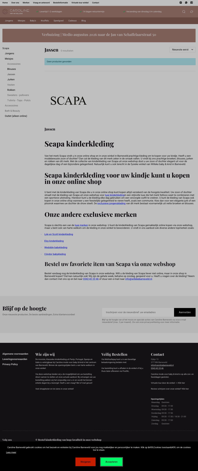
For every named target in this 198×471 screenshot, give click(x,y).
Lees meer (11, 452)
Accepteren (111, 461)
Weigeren (85, 461)
